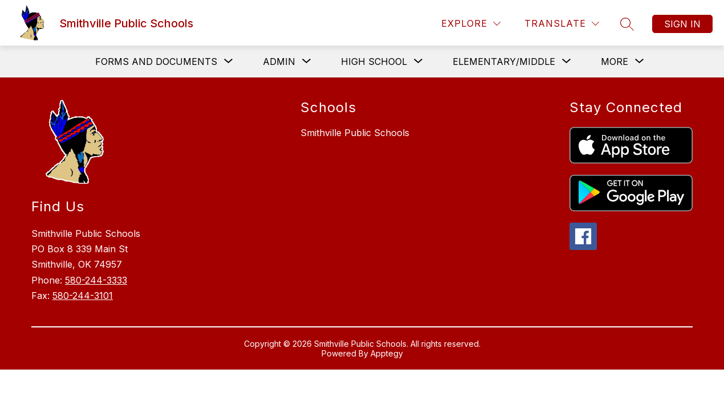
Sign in (682, 24)
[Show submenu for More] (614, 61)
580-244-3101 (82, 295)
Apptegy (387, 353)
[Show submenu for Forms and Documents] (156, 61)
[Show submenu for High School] (374, 61)
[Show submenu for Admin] (279, 61)
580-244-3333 (96, 280)
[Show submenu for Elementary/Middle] (504, 61)
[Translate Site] (562, 24)
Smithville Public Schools (354, 132)
